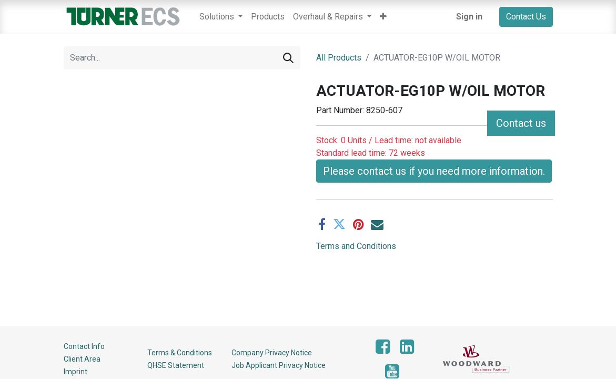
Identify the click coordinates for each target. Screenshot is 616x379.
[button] (383, 16)
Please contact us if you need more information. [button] (434, 145)
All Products (338, 58)
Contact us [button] (521, 123)
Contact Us (526, 17)
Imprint (75, 371)
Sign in (469, 17)
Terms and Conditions (356, 221)
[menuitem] (268, 16)
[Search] (288, 57)
